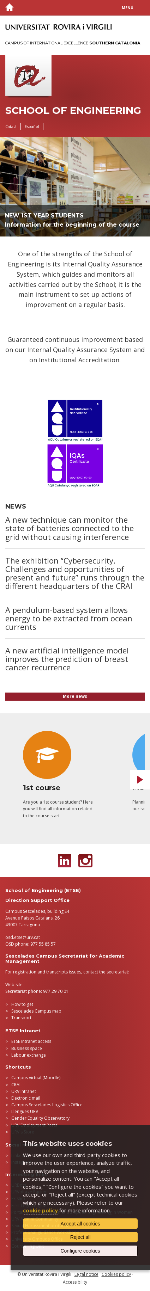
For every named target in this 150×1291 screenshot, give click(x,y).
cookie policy (40, 1210)
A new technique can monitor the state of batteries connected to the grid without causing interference (69, 528)
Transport (21, 1018)
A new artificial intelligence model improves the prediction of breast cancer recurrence (67, 658)
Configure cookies (80, 1251)
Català (11, 126)
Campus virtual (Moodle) (35, 1078)
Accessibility (75, 1282)
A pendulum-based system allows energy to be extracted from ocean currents (68, 618)
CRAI (15, 1085)
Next (140, 779)
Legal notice (86, 1274)
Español (32, 126)
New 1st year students (44, 215)
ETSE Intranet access (31, 1041)
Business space (26, 1048)
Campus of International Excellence (72, 43)
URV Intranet (23, 1091)
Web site (14, 985)
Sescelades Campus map (36, 1011)
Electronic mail (25, 1098)
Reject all (80, 1237)
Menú (127, 7)
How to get (22, 1004)
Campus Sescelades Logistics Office (47, 1105)
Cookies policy (116, 1274)
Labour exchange (28, 1055)
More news (75, 696)
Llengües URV (24, 1111)
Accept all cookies (80, 1224)
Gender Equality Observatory (40, 1118)
